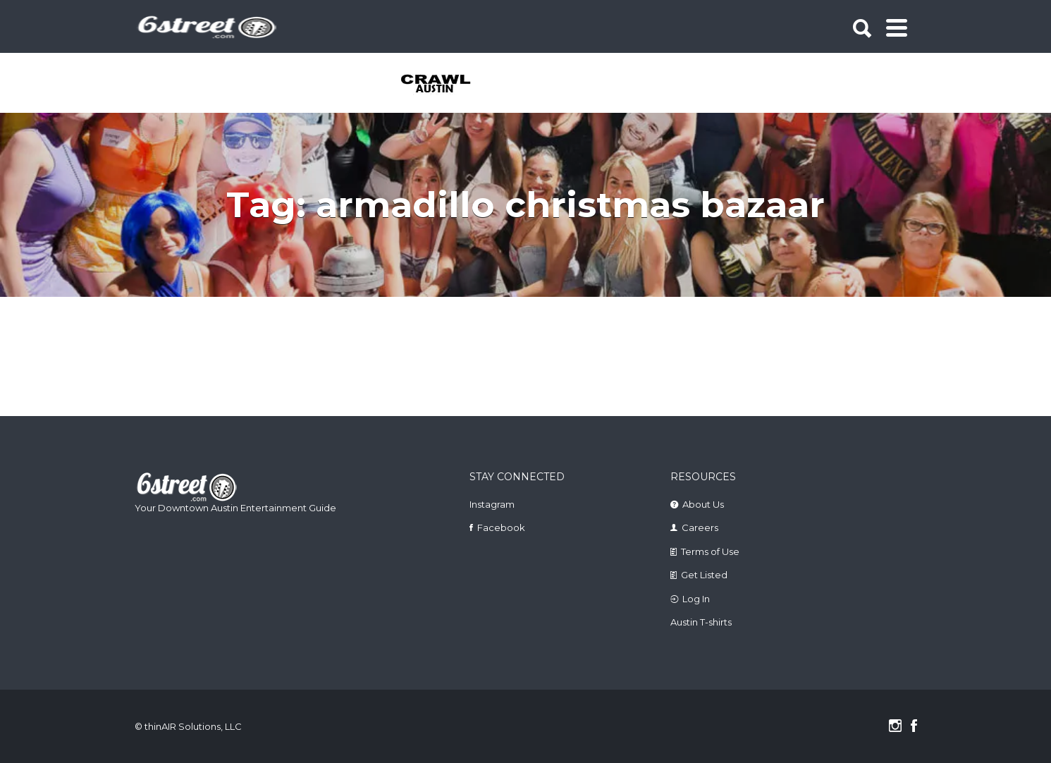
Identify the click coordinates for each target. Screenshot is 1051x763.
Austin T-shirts (701, 622)
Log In (696, 598)
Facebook (501, 527)
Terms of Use (710, 551)
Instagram (492, 504)
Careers (700, 527)
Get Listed (704, 574)
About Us (703, 504)
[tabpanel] (443, 84)
